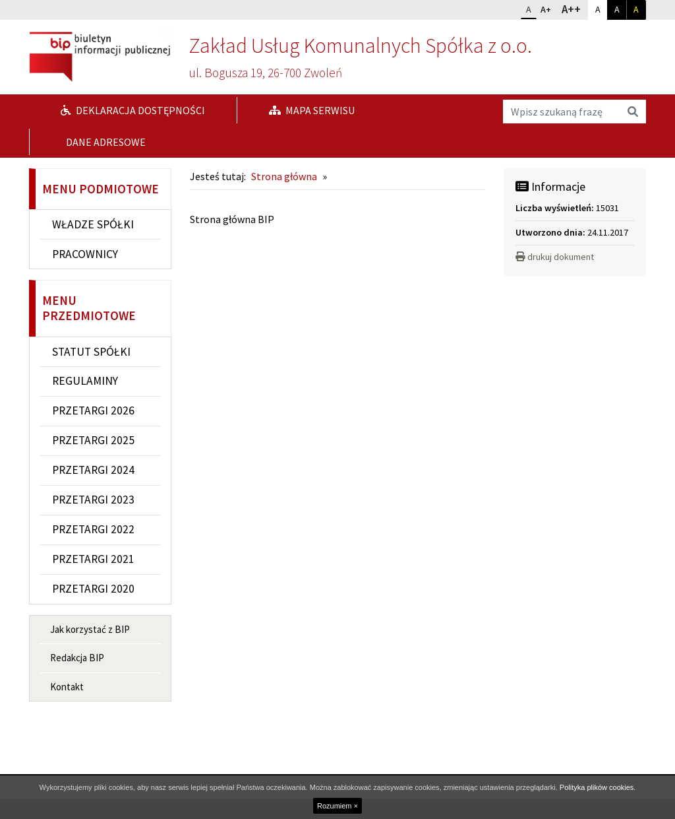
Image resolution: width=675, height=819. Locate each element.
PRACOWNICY (85, 254)
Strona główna (284, 176)
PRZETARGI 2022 (93, 529)
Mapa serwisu (312, 110)
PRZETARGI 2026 (93, 410)
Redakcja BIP (77, 657)
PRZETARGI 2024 (93, 470)
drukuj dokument (554, 257)
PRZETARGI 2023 (93, 499)
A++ (574, 8)
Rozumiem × (337, 806)
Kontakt (67, 686)
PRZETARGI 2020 (93, 588)
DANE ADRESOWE (105, 141)
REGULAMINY (85, 381)
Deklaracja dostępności (133, 110)
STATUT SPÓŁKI (91, 351)
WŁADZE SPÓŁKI (93, 224)
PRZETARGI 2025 (93, 440)
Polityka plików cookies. (598, 787)
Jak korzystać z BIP (90, 629)
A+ (548, 8)
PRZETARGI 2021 (93, 559)
